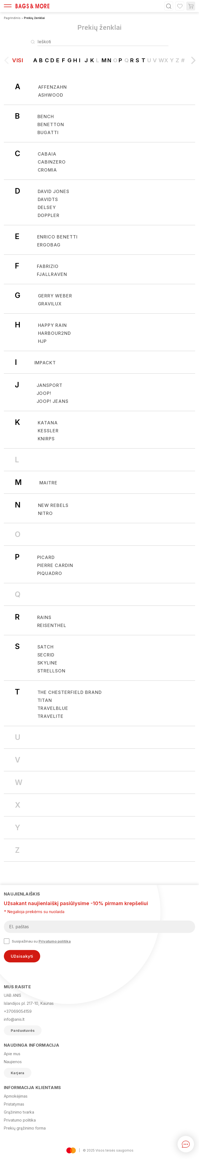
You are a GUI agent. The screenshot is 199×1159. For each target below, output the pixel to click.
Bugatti (48, 132)
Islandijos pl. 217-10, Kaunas (29, 1003)
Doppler (49, 215)
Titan (44, 700)
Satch (45, 647)
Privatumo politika (55, 941)
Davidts (48, 199)
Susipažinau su (37, 941)
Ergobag (49, 245)
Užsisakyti (22, 956)
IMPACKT (45, 362)
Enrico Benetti (57, 237)
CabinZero (52, 162)
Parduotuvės (23, 1030)
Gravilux (50, 303)
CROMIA (47, 170)
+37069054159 (18, 1011)
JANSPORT (50, 385)
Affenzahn (52, 87)
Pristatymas (14, 1104)
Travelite (50, 716)
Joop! (44, 393)
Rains (44, 617)
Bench (45, 116)
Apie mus (12, 1053)
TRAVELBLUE (53, 708)
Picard (46, 557)
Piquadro (49, 573)
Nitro (45, 513)
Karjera (17, 1073)
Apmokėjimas (16, 1096)
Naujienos (13, 1061)
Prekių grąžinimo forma (25, 1128)
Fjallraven (52, 274)
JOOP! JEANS (53, 401)
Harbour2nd (54, 333)
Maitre (48, 482)
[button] (191, 62)
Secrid (46, 655)
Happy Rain (52, 325)
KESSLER (48, 430)
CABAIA (47, 154)
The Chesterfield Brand (69, 692)
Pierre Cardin (55, 565)
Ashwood (51, 95)
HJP (42, 341)
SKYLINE (47, 663)
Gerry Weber (55, 295)
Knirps (46, 438)
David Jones (54, 191)
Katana (48, 422)
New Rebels (53, 505)
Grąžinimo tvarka (19, 1112)
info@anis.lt (14, 1019)
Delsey (47, 207)
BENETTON (50, 124)
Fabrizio (48, 266)
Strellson (51, 671)
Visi (17, 60)
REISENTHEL (52, 625)
